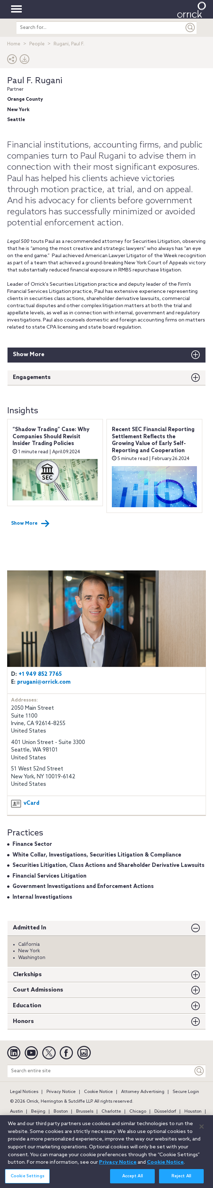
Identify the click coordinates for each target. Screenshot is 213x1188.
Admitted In (29, 927)
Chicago (137, 1111)
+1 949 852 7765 (40, 674)
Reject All (181, 1180)
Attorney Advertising (142, 1091)
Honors (23, 1021)
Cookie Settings (27, 1180)
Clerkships (27, 974)
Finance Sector (32, 844)
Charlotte (111, 1111)
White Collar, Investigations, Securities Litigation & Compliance (97, 855)
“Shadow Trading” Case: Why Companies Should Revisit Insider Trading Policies (51, 436)
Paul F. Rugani (34, 81)
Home (13, 44)
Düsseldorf (165, 1111)
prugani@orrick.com (44, 682)
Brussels (84, 1111)
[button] (12, 61)
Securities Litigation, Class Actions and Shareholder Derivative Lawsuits (108, 865)
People (37, 44)
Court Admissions (38, 990)
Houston (193, 1111)
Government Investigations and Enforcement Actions (83, 886)
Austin (16, 1111)
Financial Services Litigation (49, 876)
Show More (28, 354)
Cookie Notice (98, 1091)
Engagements (32, 377)
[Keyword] (199, 1071)
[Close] (201, 1131)
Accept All (132, 1180)
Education (27, 1005)
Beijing (38, 1111)
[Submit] (190, 27)
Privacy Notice (61, 1091)
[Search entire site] (100, 1071)
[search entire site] (100, 27)
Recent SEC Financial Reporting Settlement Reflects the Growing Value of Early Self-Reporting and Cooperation (153, 440)
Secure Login (186, 1091)
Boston (61, 1111)
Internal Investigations (42, 897)
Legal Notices (24, 1091)
